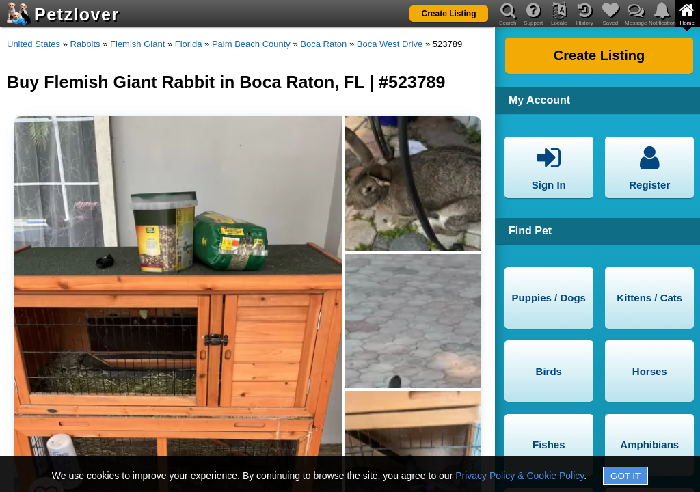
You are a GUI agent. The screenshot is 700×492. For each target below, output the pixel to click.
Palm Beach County (251, 44)
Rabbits (85, 44)
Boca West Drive (390, 44)
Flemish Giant (137, 44)
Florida (188, 44)
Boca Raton (323, 44)
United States (33, 44)
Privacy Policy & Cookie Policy (519, 475)
